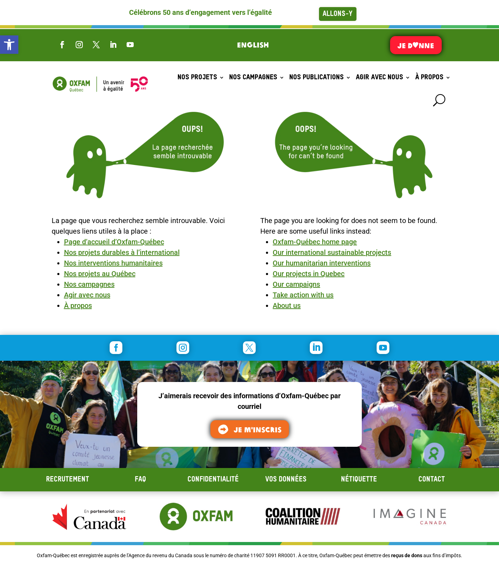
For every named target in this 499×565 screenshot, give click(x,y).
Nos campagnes (253, 77)
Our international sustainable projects (332, 252)
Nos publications (316, 77)
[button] (9, 44)
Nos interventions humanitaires (113, 263)
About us (287, 305)
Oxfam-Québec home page (315, 242)
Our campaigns (296, 284)
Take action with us (303, 295)
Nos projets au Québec (99, 273)
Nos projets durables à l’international (122, 252)
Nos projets (197, 77)
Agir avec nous (379, 77)
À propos (429, 77)
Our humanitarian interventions (322, 263)
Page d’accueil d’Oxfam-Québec (114, 242)
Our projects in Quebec (308, 273)
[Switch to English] (252, 44)
